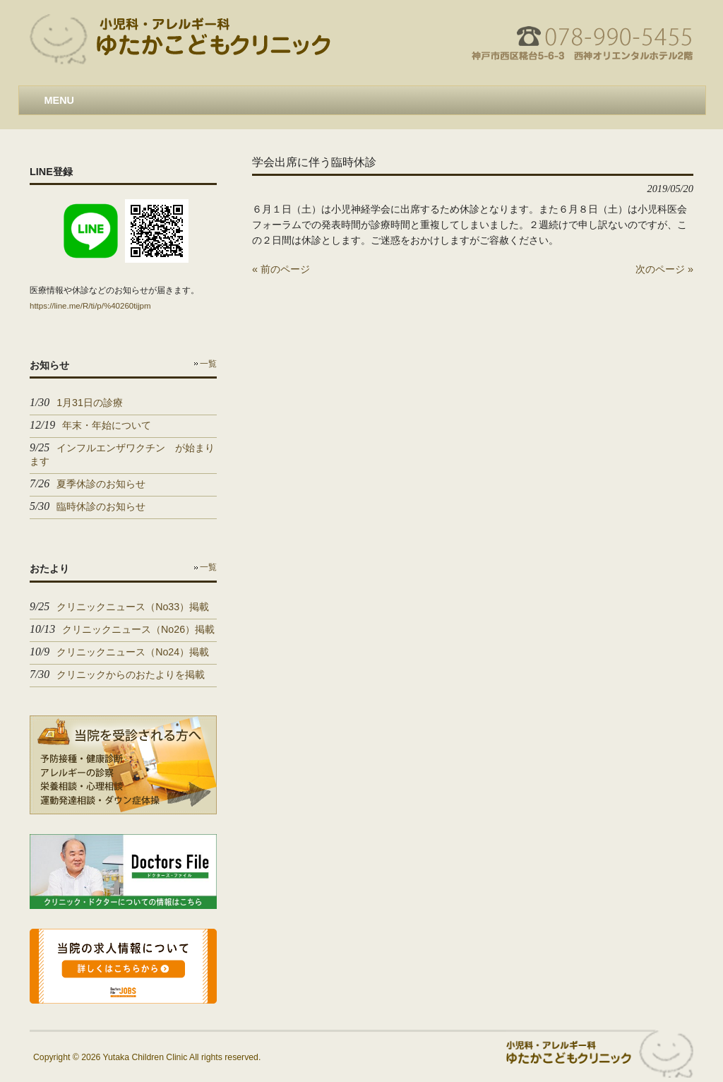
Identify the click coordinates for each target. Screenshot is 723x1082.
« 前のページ (281, 269)
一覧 (208, 363)
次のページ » (664, 269)
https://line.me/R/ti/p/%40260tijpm (90, 306)
